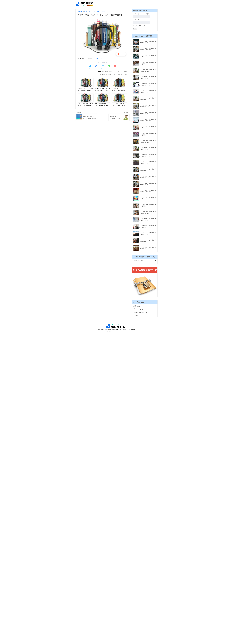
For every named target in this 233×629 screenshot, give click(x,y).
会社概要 (135, 315)
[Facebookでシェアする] (96, 67)
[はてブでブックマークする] (102, 67)
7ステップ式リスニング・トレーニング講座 (116, 71)
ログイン (99, 58)
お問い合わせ (136, 306)
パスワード (136, 20)
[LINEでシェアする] (109, 67)
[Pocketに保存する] (115, 67)
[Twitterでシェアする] (90, 67)
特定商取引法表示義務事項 (140, 312)
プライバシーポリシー (139, 309)
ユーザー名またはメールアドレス (142, 14)
